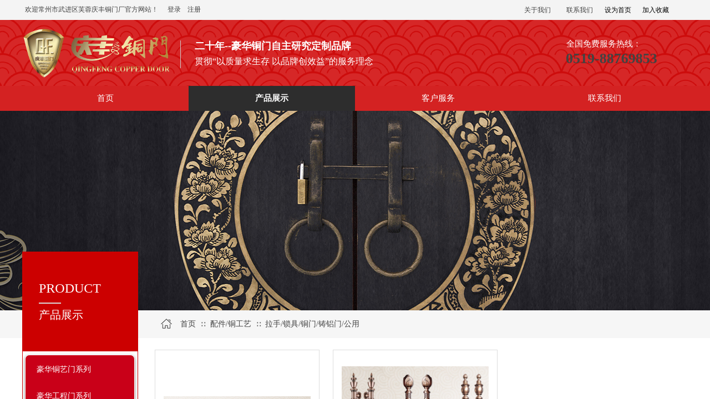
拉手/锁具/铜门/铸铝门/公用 (312, 324)
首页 (188, 324)
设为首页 (618, 10)
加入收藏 (655, 10)
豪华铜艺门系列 (64, 369)
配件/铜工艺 (230, 324)
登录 (174, 9)
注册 (194, 9)
